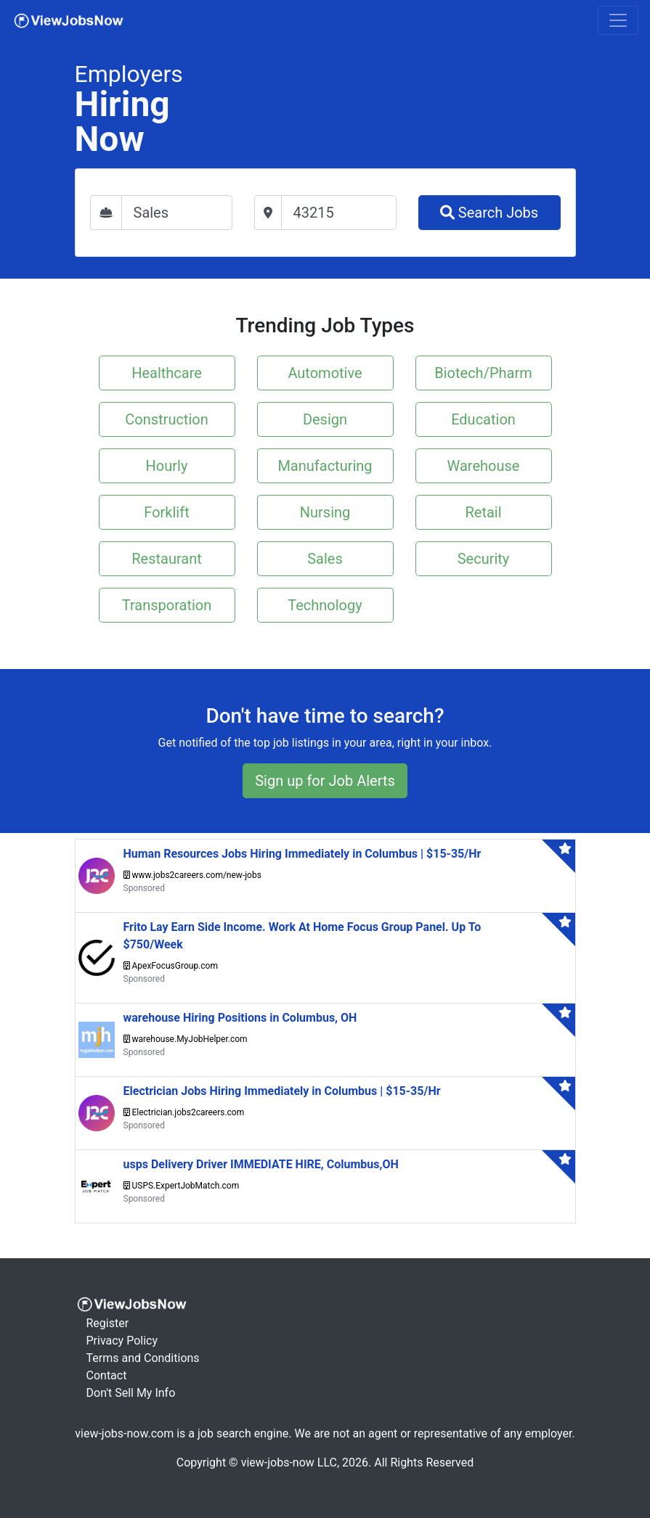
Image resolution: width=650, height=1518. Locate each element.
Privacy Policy (122, 1340)
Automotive (325, 373)
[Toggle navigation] (618, 20)
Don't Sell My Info (131, 1393)
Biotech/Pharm (483, 373)
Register (107, 1323)
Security (484, 558)
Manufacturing (324, 466)
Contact (106, 1375)
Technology (325, 605)
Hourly (167, 466)
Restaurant (166, 558)
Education (483, 419)
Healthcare (166, 373)
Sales (325, 558)
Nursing (325, 512)
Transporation (167, 605)
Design (325, 419)
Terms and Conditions (143, 1358)
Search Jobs (489, 212)
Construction (166, 419)
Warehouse (483, 466)
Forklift (166, 512)
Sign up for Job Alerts (325, 780)
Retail (483, 512)
